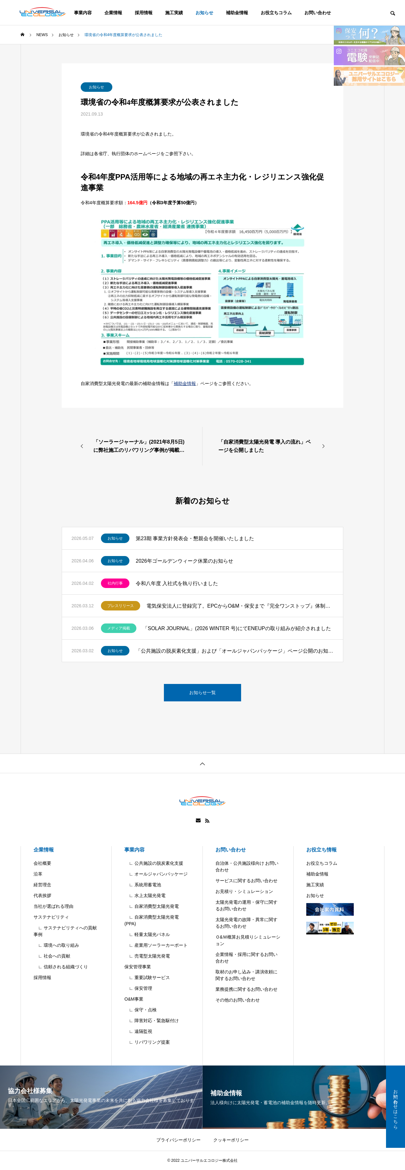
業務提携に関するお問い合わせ (246, 989)
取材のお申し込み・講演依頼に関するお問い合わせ (246, 975)
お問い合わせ (317, 12)
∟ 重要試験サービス (147, 977)
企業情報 (113, 12)
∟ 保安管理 (138, 988)
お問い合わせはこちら (395, 1106)
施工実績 (174, 12)
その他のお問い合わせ (237, 999)
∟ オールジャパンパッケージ (156, 873)
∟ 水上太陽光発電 (144, 895)
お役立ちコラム (276, 12)
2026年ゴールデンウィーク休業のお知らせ (184, 561)
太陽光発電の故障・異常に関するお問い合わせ (246, 923)
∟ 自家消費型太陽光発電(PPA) (151, 920)
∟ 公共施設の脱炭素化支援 (153, 863)
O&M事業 (133, 999)
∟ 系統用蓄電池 (142, 884)
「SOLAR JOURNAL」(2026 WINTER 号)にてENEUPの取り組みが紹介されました (237, 628)
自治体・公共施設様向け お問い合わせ (247, 866)
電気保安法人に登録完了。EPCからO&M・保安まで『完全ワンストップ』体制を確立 (239, 606)
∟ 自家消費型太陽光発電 (151, 906)
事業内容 (134, 849)
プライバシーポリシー (178, 1139)
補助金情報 (237, 12)
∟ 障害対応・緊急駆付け (151, 1020)
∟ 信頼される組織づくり (61, 966)
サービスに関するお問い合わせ (246, 880)
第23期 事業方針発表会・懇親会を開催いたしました (195, 538)
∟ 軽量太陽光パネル (147, 934)
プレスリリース (120, 606)
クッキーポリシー (231, 1139)
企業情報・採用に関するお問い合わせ (246, 958)
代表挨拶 (42, 895)
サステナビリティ (51, 917)
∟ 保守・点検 (140, 1009)
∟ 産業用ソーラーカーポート (156, 945)
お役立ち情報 (321, 849)
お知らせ (204, 12)
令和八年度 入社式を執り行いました (177, 583)
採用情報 (144, 12)
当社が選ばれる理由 (53, 906)
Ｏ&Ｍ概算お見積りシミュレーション (247, 940)
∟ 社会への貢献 (52, 955)
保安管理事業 (137, 966)
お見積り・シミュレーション (244, 891)
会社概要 (42, 863)
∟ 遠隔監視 (138, 1031)
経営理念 (42, 884)
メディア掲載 (118, 628)
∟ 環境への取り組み (56, 945)
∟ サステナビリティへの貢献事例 (65, 931)
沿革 (38, 873)
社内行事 (115, 583)
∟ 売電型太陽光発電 (147, 955)
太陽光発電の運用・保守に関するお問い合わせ (246, 905)
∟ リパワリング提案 (147, 1042)
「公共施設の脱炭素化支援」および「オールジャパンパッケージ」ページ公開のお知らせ (234, 651)
